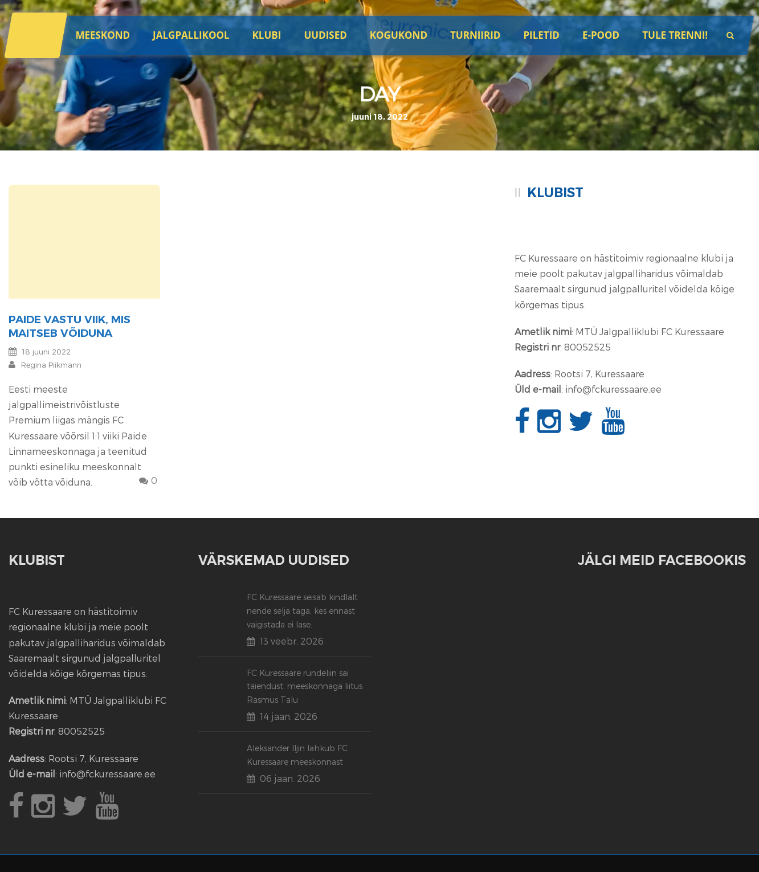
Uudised (325, 35)
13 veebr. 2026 (292, 640)
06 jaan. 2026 (290, 778)
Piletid (541, 35)
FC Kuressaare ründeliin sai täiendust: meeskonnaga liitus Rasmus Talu (304, 686)
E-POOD (600, 35)
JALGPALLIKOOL (191, 35)
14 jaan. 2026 (288, 716)
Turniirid (475, 35)
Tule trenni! (675, 35)
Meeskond (102, 35)
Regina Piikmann (51, 364)
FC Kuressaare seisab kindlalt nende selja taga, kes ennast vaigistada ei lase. (302, 610)
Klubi (266, 35)
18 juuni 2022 (46, 351)
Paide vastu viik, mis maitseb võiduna (69, 326)
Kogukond (398, 35)
